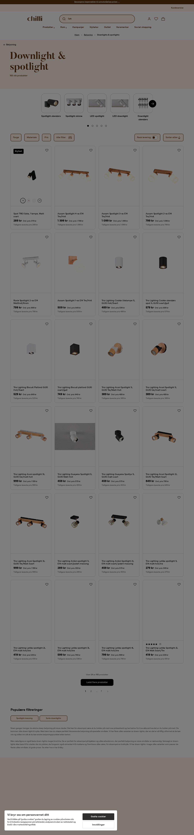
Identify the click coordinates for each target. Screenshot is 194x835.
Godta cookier (98, 817)
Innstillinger (98, 825)
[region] (60, 820)
